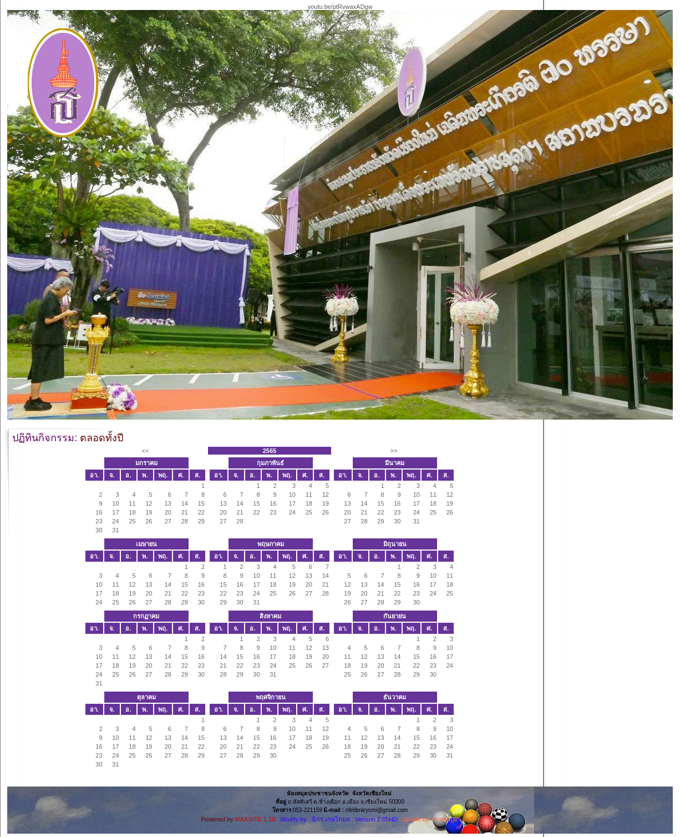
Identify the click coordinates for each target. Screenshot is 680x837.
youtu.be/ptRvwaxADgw (340, 6)
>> (394, 450)
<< (145, 450)
